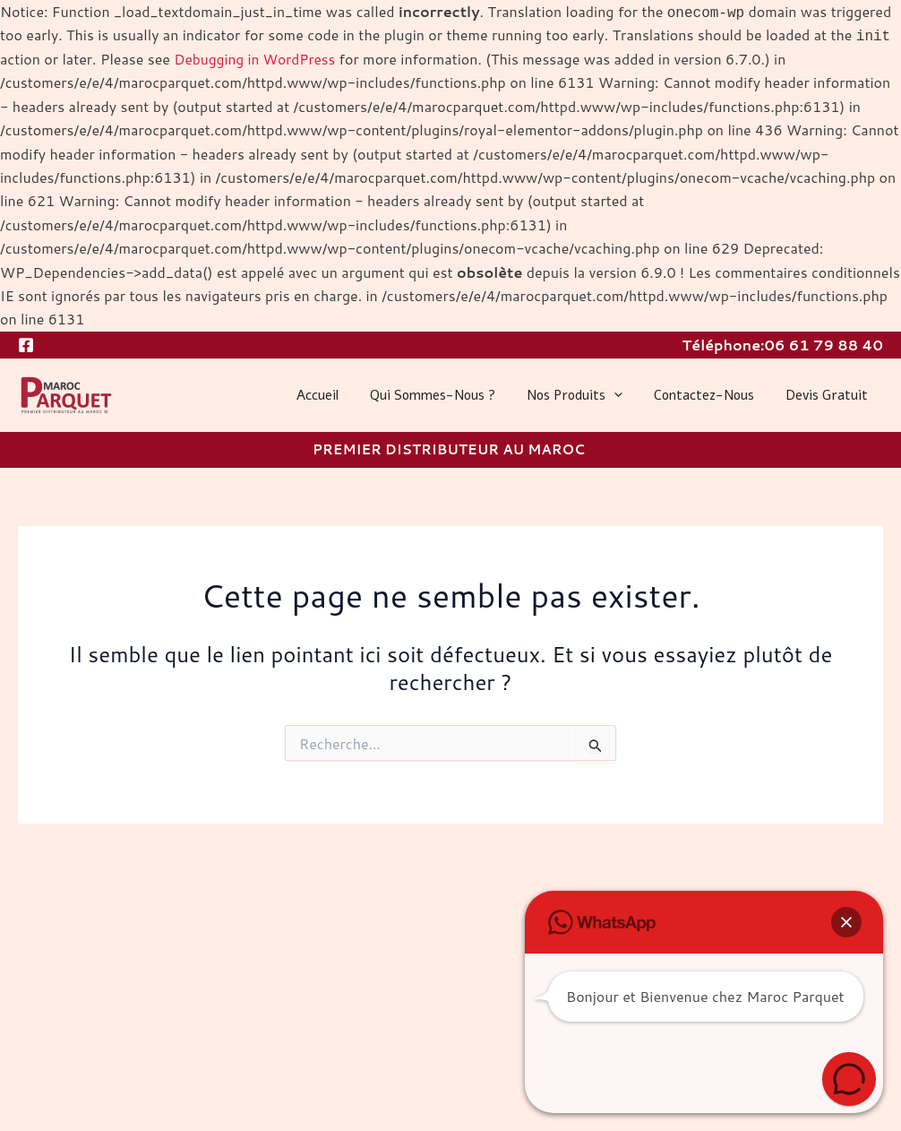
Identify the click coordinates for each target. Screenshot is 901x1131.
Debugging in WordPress (257, 58)
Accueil (337, 395)
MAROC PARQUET (22, 415)
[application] (624, 395)
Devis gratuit (828, 395)
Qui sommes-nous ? (448, 395)
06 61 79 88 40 (823, 343)
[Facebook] (26, 344)
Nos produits (585, 395)
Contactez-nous (710, 395)
